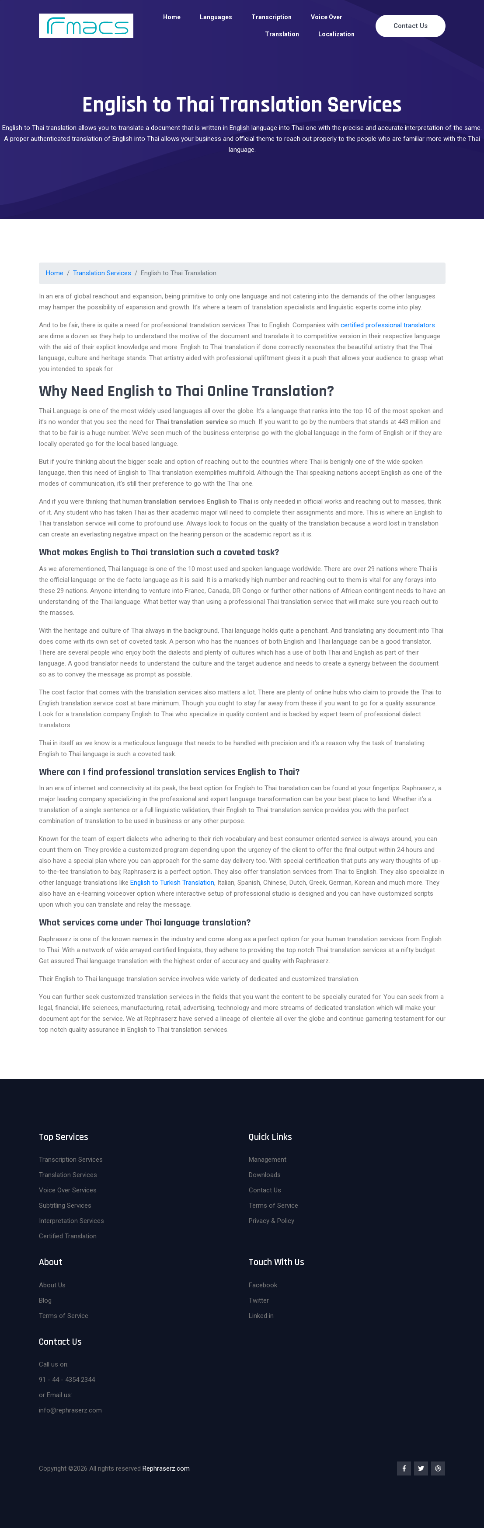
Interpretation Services (71, 1221)
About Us (52, 1285)
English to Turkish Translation (172, 883)
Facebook (263, 1285)
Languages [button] (216, 17)
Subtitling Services (65, 1205)
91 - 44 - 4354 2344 (67, 1380)
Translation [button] (282, 34)
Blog (45, 1300)
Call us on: (54, 1364)
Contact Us (410, 26)
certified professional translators (388, 325)
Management (267, 1160)
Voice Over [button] (326, 17)
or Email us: (55, 1395)
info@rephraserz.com (70, 1410)
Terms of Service (273, 1205)
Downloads (265, 1175)
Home (172, 17)
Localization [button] (336, 34)
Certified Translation (68, 1236)
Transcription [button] (271, 17)
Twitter (259, 1300)
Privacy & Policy (271, 1221)
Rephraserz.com (166, 1468)
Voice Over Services (68, 1190)
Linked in (261, 1316)
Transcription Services (71, 1160)
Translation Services (102, 273)
